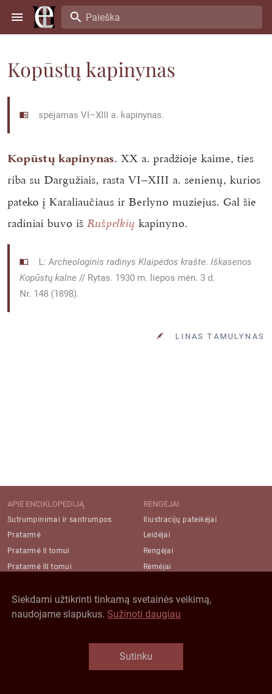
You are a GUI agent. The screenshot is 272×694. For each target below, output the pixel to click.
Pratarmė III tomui (39, 566)
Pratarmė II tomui (38, 551)
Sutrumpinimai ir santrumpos (59, 519)
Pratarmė (23, 535)
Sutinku (136, 656)
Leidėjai (156, 535)
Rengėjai (158, 551)
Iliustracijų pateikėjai (180, 519)
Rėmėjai (157, 566)
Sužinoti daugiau (144, 614)
